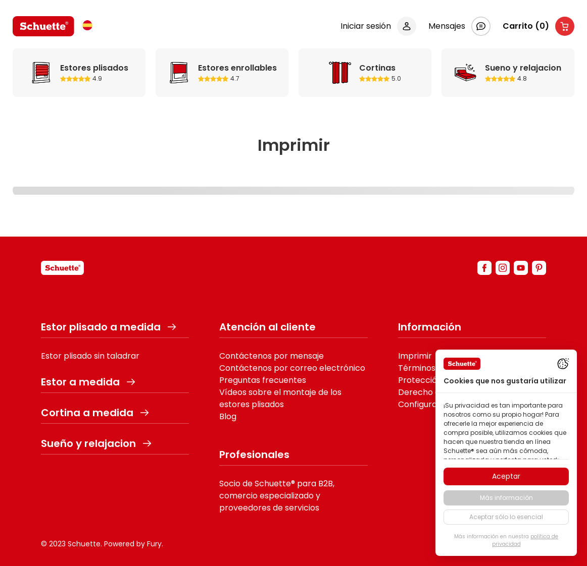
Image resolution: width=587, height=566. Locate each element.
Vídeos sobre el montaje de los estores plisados (280, 398)
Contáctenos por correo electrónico (292, 368)
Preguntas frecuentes (262, 380)
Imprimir (415, 356)
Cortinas (340, 73)
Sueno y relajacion (466, 73)
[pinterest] (539, 268)
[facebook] (484, 268)
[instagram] (503, 268)
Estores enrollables (179, 73)
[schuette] (62, 268)
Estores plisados (41, 73)
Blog (227, 416)
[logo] (43, 26)
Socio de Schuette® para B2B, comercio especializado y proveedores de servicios (276, 496)
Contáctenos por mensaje (271, 356)
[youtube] (521, 268)
